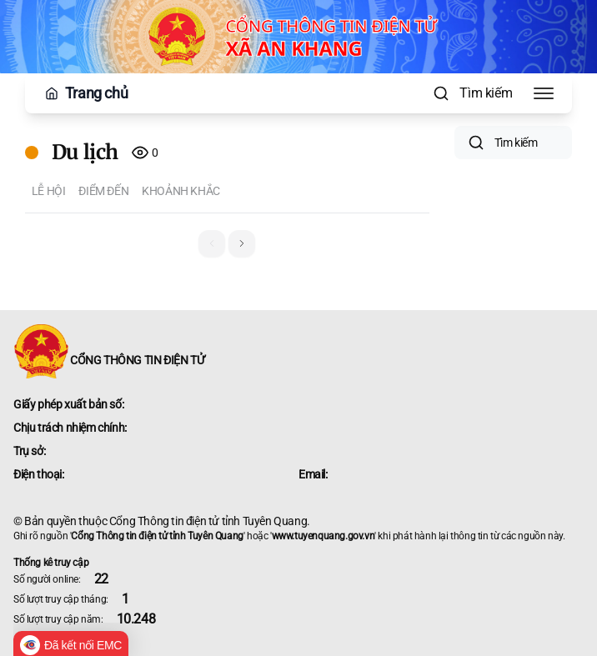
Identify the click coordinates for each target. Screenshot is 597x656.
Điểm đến (103, 191)
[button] (241, 243)
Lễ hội (49, 191)
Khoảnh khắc (181, 191)
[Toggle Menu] (544, 93)
